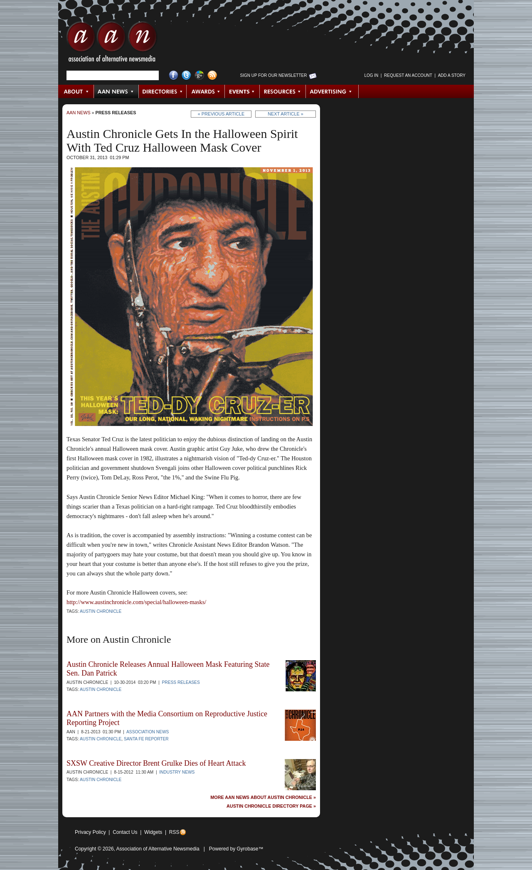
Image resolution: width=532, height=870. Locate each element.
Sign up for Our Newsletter (273, 75)
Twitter (186, 75)
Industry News (177, 772)
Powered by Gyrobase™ (236, 849)
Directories (163, 91)
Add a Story (452, 75)
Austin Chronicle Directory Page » (271, 806)
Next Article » (285, 113)
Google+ (199, 75)
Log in (371, 75)
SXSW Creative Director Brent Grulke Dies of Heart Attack (156, 763)
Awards (206, 91)
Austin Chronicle (100, 611)
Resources (283, 91)
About (76, 91)
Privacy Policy (90, 832)
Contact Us (125, 832)
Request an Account (408, 75)
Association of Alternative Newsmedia (158, 849)
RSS (174, 832)
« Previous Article (221, 113)
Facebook (173, 75)
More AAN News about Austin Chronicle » (263, 797)
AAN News (116, 91)
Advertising (332, 91)
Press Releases (116, 112)
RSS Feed (212, 75)
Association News (147, 732)
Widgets (153, 832)
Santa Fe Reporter (146, 739)
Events (242, 91)
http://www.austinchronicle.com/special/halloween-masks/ (136, 602)
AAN (112, 43)
